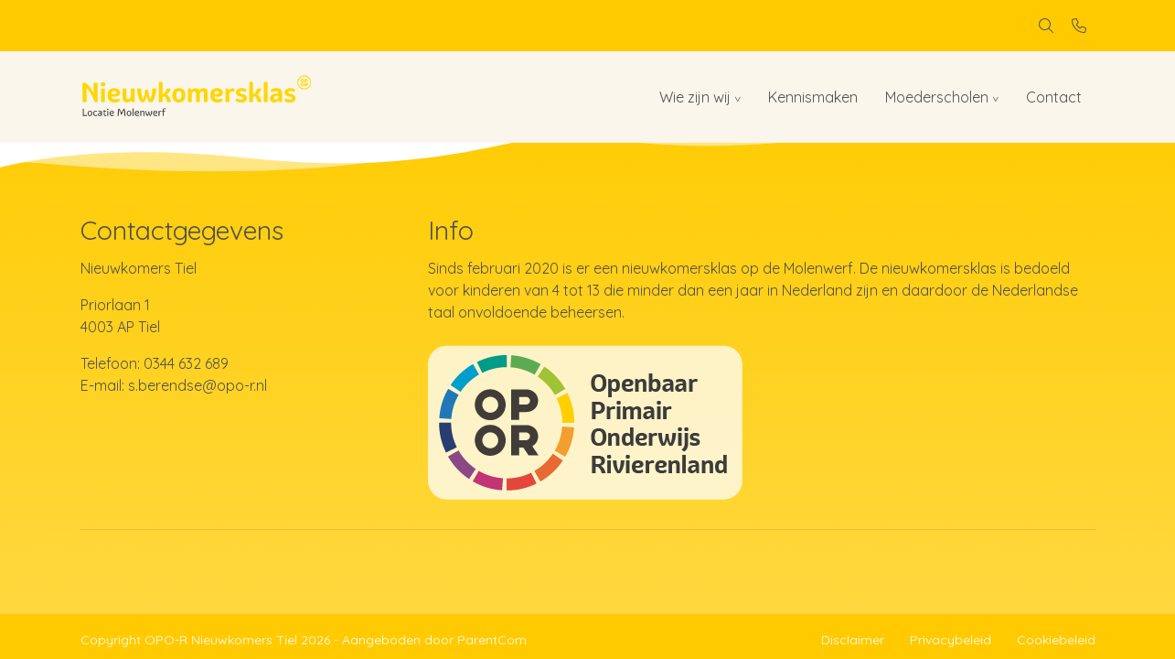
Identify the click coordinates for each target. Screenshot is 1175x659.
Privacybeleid (950, 640)
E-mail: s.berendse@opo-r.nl (173, 385)
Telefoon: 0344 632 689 (154, 363)
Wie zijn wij (695, 97)
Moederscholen (936, 97)
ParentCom (492, 640)
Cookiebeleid (1056, 640)
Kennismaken (813, 97)
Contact (1054, 97)
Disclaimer (852, 640)
